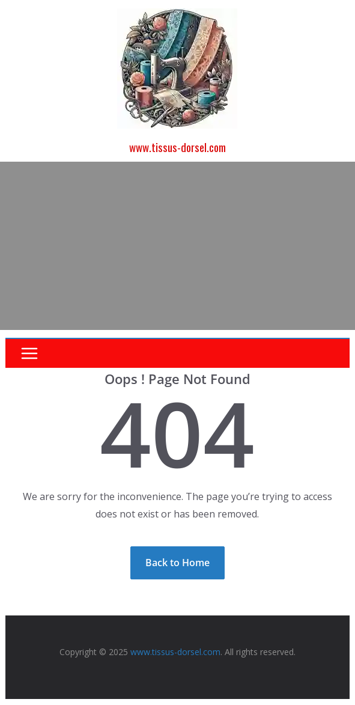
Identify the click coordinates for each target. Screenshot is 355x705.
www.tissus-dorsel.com (177, 146)
